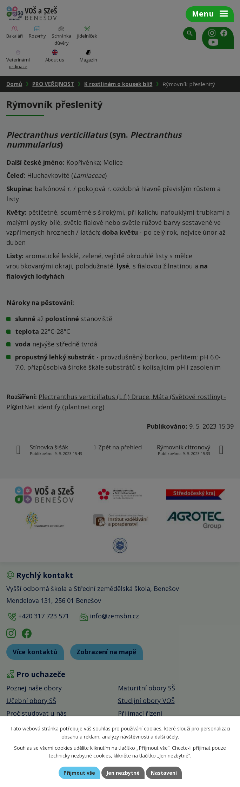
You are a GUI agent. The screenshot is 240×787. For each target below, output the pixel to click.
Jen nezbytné (123, 772)
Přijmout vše (79, 772)
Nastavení (164, 772)
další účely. (167, 736)
